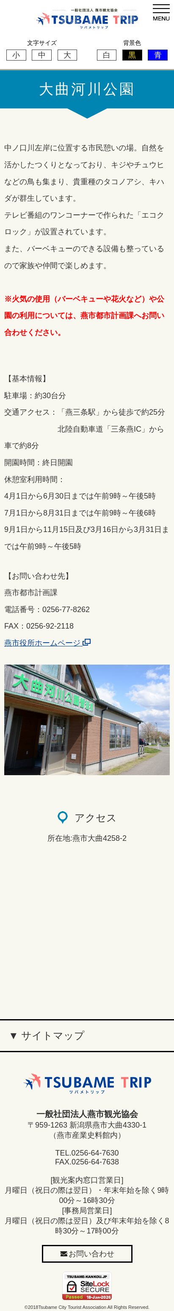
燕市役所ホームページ (47, 643)
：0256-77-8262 (62, 609)
